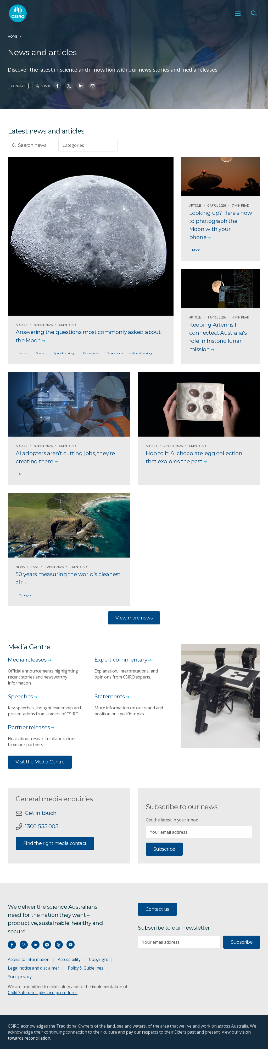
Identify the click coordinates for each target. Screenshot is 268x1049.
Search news (29, 145)
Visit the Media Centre (39, 762)
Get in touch (40, 813)
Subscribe (164, 849)
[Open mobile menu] (237, 13)
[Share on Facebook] (57, 86)
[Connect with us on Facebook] (12, 945)
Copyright (98, 959)
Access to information (28, 959)
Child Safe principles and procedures (42, 992)
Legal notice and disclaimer (33, 968)
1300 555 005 (41, 826)
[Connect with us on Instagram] (24, 945)
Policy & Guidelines (85, 968)
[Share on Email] (92, 86)
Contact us (157, 909)
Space (40, 353)
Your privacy (19, 977)
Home (12, 36)
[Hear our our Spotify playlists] (47, 945)
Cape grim (26, 595)
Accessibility (69, 959)
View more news (134, 618)
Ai (20, 474)
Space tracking (63, 353)
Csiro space (90, 353)
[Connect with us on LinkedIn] (35, 945)
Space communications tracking (129, 353)
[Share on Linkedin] (81, 86)
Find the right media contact (54, 843)
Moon (22, 353)
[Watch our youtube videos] (70, 945)
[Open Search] (253, 13)
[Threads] (59, 945)
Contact (18, 86)
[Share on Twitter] (69, 86)
